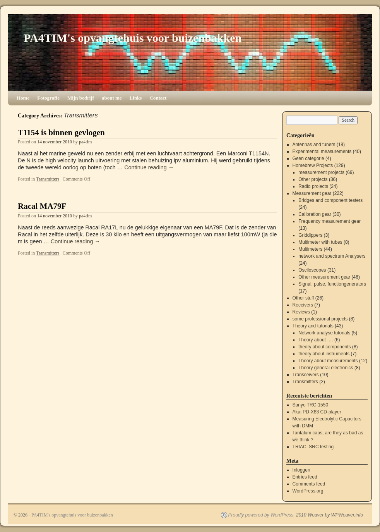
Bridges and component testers (330, 200)
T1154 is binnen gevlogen (61, 132)
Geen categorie (308, 158)
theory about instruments (323, 353)
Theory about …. (315, 340)
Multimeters (310, 249)
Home (23, 98)
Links (136, 98)
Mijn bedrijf (80, 98)
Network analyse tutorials (324, 333)
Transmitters (47, 179)
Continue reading (149, 167)
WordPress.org (308, 491)
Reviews (301, 312)
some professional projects (320, 319)
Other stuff (303, 298)
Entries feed (305, 477)
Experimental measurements (322, 151)
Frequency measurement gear (329, 221)
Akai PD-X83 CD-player (317, 412)
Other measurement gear (324, 277)
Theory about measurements (328, 360)
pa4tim (85, 142)
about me (112, 98)
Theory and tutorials (313, 326)
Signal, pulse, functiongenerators (332, 284)
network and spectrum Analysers (331, 256)
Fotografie (48, 98)
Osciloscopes (312, 270)
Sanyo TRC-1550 (311, 405)
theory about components (324, 347)
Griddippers (310, 235)
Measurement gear (312, 193)
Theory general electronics (325, 367)
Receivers (303, 305)
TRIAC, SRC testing (313, 446)
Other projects (312, 179)
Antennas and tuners (314, 144)
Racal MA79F (42, 206)
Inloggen (301, 470)
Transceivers (306, 374)
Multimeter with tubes (320, 242)
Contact (157, 98)
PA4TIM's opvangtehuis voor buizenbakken (132, 37)
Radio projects (313, 186)
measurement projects (321, 172)
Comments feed (309, 484)
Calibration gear (314, 214)
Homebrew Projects (313, 165)
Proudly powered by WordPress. (261, 515)
